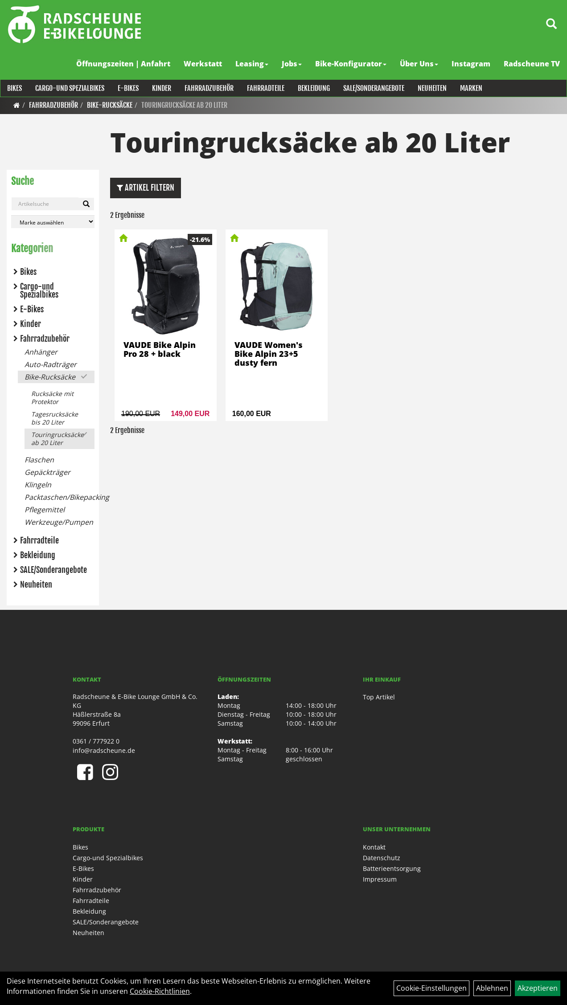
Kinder (161, 88)
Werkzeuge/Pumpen (59, 522)
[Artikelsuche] (550, 25)
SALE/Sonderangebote (373, 88)
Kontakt (374, 847)
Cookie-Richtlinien (160, 991)
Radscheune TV (532, 64)
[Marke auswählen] (52, 221)
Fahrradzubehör (208, 88)
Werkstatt (203, 64)
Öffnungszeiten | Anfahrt (124, 64)
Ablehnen (492, 988)
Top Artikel (379, 697)
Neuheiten (431, 88)
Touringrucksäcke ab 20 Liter (184, 105)
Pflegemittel (45, 510)
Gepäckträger (47, 472)
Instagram (471, 64)
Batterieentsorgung (392, 868)
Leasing (252, 64)
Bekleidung (313, 88)
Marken (471, 88)
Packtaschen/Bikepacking (59, 497)
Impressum (380, 879)
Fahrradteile (265, 88)
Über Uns (419, 64)
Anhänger (41, 352)
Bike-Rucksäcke (109, 105)
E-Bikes (127, 88)
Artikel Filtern (145, 187)
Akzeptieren (538, 988)
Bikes (14, 88)
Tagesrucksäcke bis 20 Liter (54, 418)
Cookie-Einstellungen (431, 988)
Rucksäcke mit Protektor (52, 397)
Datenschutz (381, 858)
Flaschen (39, 460)
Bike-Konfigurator (351, 64)
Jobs (292, 64)
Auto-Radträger (51, 364)
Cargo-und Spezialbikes (69, 88)
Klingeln (38, 485)
